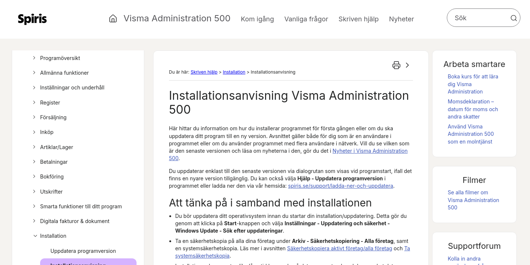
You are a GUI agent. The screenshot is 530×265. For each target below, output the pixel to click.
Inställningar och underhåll (68, 87)
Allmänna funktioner (60, 73)
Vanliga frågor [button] (306, 19)
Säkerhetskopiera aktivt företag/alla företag (339, 248)
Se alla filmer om (473, 200)
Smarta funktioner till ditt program (76, 206)
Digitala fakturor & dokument (70, 221)
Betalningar (49, 162)
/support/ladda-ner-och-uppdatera (340, 186)
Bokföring (47, 176)
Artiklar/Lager (52, 147)
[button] (513, 18)
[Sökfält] (483, 17)
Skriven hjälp (204, 72)
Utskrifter (47, 191)
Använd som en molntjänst (471, 134)
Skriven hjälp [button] (359, 19)
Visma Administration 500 (176, 18)
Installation (48, 236)
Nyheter (401, 19)
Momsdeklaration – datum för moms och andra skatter (473, 109)
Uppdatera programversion (83, 251)
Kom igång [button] (257, 19)
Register (45, 102)
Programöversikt (55, 58)
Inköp (42, 132)
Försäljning (49, 117)
